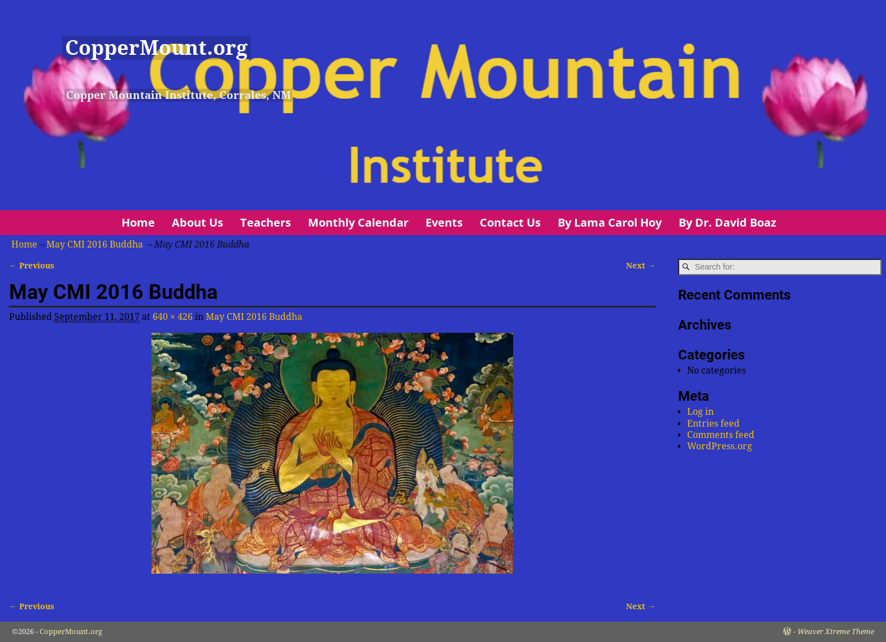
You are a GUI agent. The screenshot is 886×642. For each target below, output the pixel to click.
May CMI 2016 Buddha (94, 244)
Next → (640, 265)
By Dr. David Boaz (727, 222)
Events (444, 222)
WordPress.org (719, 446)
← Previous (31, 265)
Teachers (265, 222)
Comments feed (720, 435)
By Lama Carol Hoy (610, 222)
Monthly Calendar (358, 222)
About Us (197, 222)
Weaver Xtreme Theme (835, 631)
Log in (700, 411)
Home (138, 222)
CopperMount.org (156, 48)
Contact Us (510, 222)
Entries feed (713, 423)
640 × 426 (173, 316)
